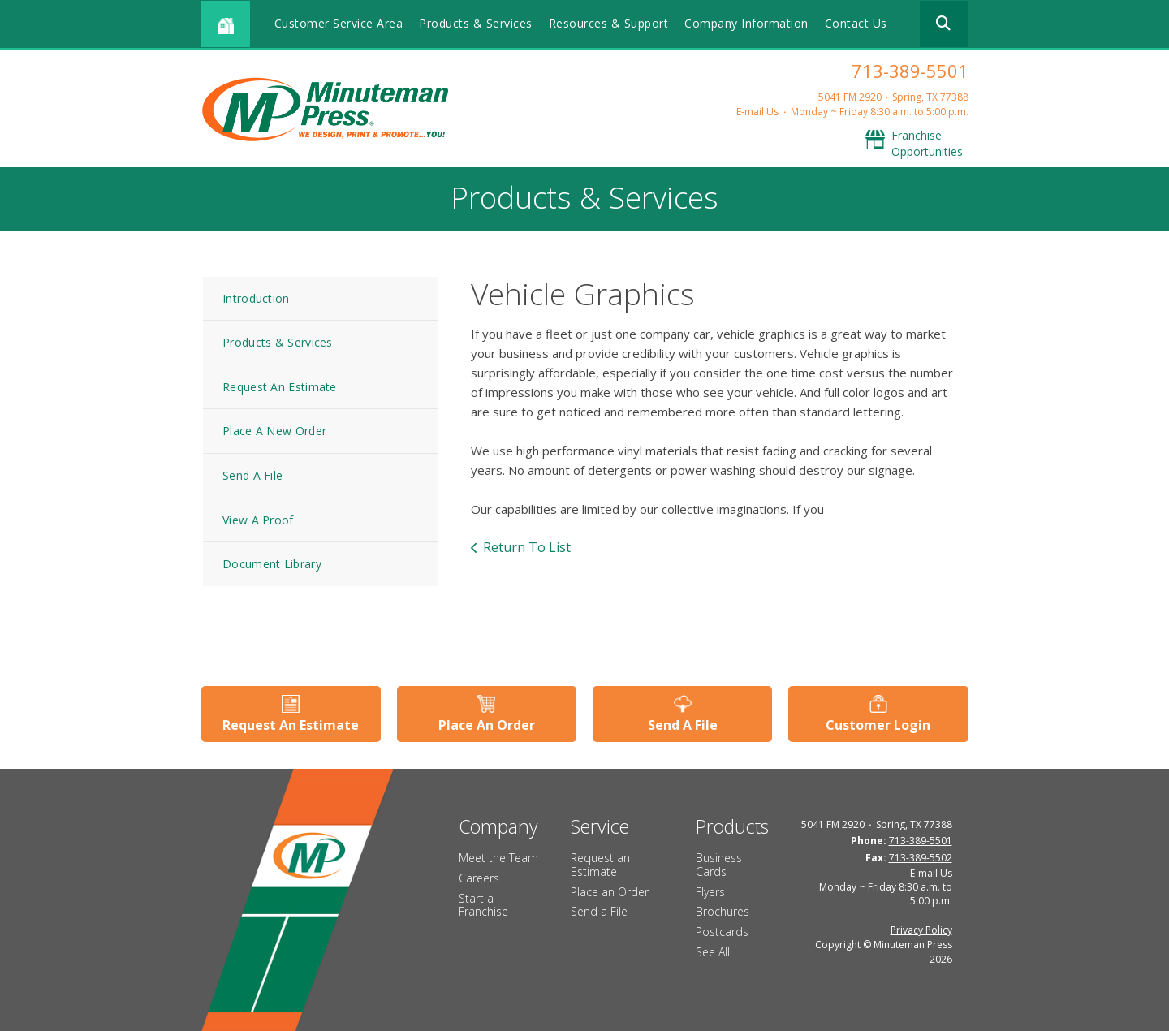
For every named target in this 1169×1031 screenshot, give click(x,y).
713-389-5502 (920, 858)
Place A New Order (274, 430)
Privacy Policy (921, 930)
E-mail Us (757, 112)
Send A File (252, 475)
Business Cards (719, 864)
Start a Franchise (483, 905)
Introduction (256, 298)
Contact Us (856, 23)
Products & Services (476, 23)
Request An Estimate (279, 387)
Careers (479, 878)
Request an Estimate (600, 864)
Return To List (527, 547)
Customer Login (878, 725)
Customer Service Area (338, 23)
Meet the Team (498, 857)
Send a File (599, 911)
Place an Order (610, 891)
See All (713, 952)
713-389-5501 (910, 70)
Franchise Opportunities (927, 143)
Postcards (722, 931)
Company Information (746, 23)
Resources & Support (609, 23)
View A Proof (258, 520)
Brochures (722, 911)
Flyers (710, 891)
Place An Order (486, 725)
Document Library (271, 564)
